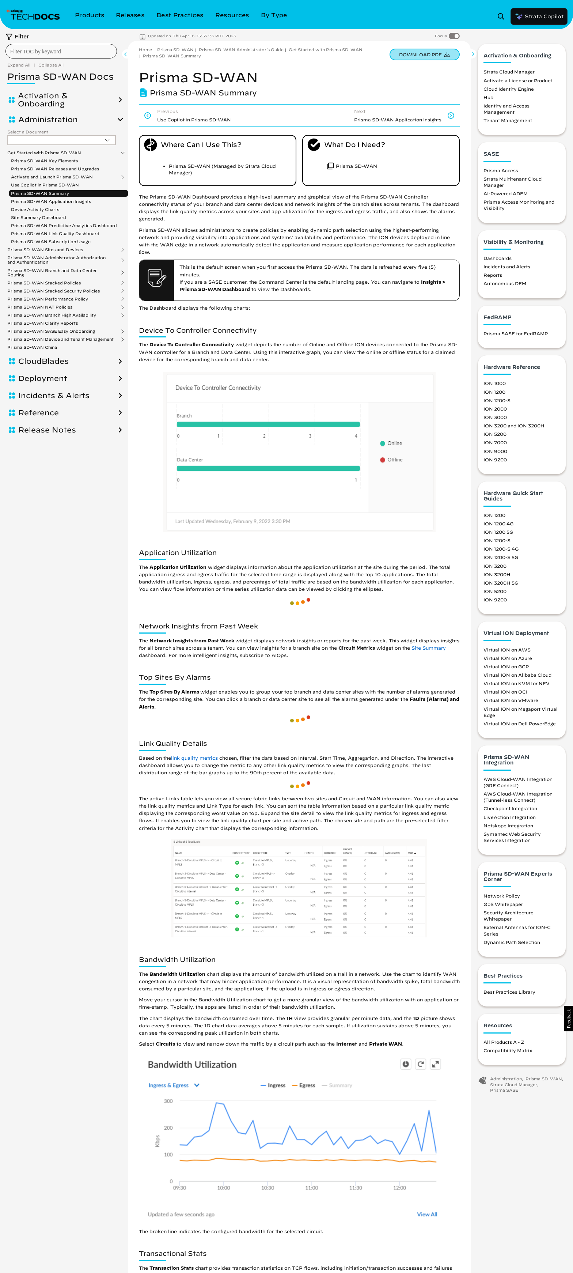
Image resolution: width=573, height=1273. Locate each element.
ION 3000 (495, 417)
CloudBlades (43, 361)
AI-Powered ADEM (505, 193)
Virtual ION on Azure (507, 658)
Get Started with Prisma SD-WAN (44, 153)
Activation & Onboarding (43, 100)
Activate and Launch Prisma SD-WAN (52, 177)
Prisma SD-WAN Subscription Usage (51, 241)
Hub (488, 97)
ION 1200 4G (498, 523)
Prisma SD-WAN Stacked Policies (44, 283)
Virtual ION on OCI (505, 691)
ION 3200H (497, 574)
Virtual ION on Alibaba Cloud (517, 674)
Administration (48, 120)
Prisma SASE (504, 1090)
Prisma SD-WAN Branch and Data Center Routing (52, 272)
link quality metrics (194, 758)
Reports (492, 274)
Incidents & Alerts (54, 396)
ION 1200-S (497, 400)
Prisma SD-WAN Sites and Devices (45, 250)
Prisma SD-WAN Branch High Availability (51, 315)
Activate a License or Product (517, 80)
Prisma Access (500, 170)
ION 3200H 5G (500, 582)
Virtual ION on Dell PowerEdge (519, 723)
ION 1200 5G (498, 531)
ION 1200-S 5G (500, 557)
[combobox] (61, 51)
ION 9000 (495, 451)
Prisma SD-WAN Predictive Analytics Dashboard (64, 225)
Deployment (42, 378)
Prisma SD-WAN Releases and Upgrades (55, 168)
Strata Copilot (539, 16)
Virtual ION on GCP (506, 666)
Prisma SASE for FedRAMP (515, 333)
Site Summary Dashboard (38, 217)
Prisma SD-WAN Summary (40, 193)
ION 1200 (494, 391)
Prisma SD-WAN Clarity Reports (42, 323)
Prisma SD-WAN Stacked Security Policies (53, 291)
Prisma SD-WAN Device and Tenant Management (60, 339)
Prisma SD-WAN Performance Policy (47, 299)
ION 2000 (495, 408)
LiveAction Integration (509, 817)
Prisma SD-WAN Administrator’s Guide (241, 49)
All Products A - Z (503, 1042)
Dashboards (497, 258)
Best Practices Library (509, 991)
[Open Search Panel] (503, 16)
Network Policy (501, 895)
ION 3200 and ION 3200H (513, 425)
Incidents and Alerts (506, 266)
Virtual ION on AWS (507, 649)
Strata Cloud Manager (509, 71)
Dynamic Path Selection (511, 942)
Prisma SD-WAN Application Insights (51, 201)
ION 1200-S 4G (501, 548)
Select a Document (27, 131)
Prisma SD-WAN (175, 49)
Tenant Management (507, 120)
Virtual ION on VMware (510, 700)
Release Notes (47, 430)
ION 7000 (495, 442)
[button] (568, 1018)
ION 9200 (495, 459)
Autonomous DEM (504, 283)
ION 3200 (494, 565)
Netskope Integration (508, 825)
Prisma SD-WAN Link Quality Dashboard (55, 233)
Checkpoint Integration (510, 808)
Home (145, 49)
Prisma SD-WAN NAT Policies (39, 307)
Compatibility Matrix (507, 1050)
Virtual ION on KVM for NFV (516, 683)
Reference (38, 413)
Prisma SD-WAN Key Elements (44, 160)
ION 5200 (494, 434)
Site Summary (428, 648)
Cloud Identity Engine (508, 88)
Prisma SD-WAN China (32, 347)
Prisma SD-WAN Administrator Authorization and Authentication (56, 260)
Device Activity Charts (35, 209)
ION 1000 (494, 383)
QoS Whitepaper (503, 904)
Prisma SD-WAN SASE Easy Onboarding (51, 331)
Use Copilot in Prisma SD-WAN (45, 184)
